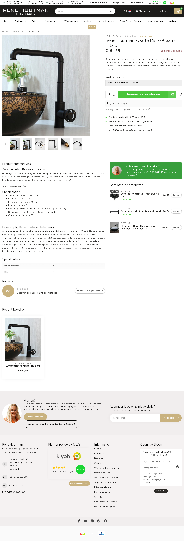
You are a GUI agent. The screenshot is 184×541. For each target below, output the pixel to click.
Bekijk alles (161, 491)
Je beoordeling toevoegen (90, 291)
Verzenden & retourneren (106, 477)
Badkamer (19, 21)
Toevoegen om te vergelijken (117, 109)
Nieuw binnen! (105, 21)
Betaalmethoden (102, 472)
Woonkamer (70, 21)
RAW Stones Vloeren (130, 21)
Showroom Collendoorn (105, 501)
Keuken (87, 21)
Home (6, 21)
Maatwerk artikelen (99, 2)
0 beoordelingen (144, 36)
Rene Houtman (113, 36)
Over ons (98, 463)
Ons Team (99, 453)
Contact (98, 448)
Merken (172, 21)
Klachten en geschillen (105, 492)
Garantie (98, 497)
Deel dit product (142, 109)
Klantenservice (136, 2)
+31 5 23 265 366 (154, 172)
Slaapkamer (51, 21)
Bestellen (98, 458)
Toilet (34, 21)
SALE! (92, 26)
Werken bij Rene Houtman (106, 468)
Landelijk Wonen (118, 2)
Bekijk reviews (78, 483)
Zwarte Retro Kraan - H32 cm (25, 31)
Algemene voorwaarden (106, 482)
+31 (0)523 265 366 (18, 476)
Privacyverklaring (102, 487)
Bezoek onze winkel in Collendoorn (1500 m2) (51, 424)
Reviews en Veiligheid (104, 506)
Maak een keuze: (115, 77)
